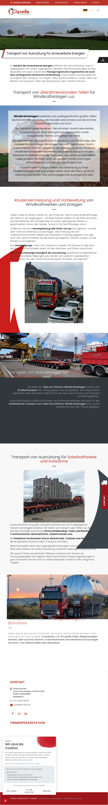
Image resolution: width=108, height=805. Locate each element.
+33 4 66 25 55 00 (19, 700)
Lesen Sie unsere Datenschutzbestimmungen (22, 764)
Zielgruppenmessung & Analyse (19, 775)
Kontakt (104, 500)
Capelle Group (80, 2)
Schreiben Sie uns (22, 704)
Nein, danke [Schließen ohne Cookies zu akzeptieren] (11, 791)
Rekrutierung (42, 2)
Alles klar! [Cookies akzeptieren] (47, 791)
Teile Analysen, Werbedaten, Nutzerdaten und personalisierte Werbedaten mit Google (24, 778)
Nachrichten (61, 2)
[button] (5, 801)
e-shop (95, 2)
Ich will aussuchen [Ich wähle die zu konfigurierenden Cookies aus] (29, 791)
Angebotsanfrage (22, 2)
